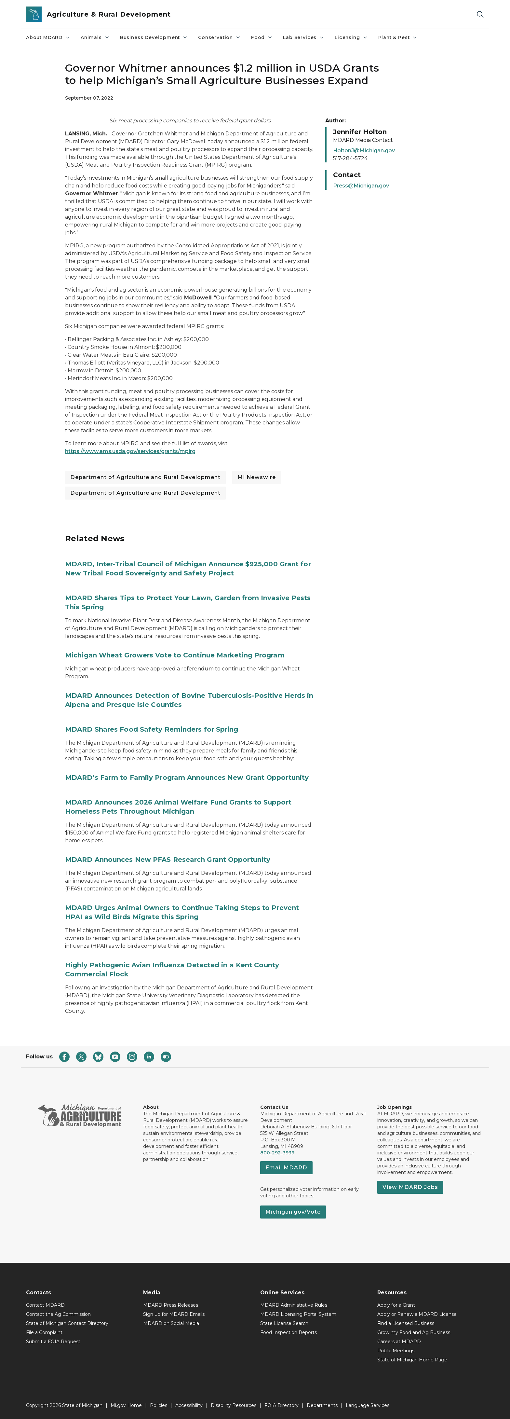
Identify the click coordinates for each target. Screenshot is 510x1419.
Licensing (351, 37)
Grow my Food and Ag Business (413, 1332)
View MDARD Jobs (410, 1187)
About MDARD (48, 37)
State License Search (284, 1323)
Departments (322, 1405)
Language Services (367, 1405)
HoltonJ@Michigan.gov (364, 150)
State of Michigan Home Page (412, 1360)
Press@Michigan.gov (361, 186)
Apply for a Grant (396, 1305)
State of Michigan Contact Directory (67, 1323)
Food (262, 37)
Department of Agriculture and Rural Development (145, 477)
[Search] (480, 14)
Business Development (154, 37)
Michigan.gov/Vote (293, 1212)
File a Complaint (44, 1332)
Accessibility (189, 1405)
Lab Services (303, 37)
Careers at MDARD (399, 1341)
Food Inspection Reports (288, 1332)
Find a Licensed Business (405, 1323)
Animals (95, 37)
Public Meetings (395, 1351)
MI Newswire (256, 477)
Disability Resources (233, 1405)
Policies (158, 1405)
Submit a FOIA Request (53, 1341)
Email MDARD (286, 1167)
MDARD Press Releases (170, 1305)
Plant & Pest (398, 37)
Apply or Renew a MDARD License (417, 1314)
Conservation (219, 37)
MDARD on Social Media (171, 1323)
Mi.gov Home (126, 1405)
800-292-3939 (277, 1153)
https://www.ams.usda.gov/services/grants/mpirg (130, 451)
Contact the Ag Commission (58, 1314)
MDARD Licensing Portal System (298, 1314)
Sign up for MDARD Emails (174, 1314)
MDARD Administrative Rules (293, 1305)
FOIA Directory (281, 1405)
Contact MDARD (45, 1305)
